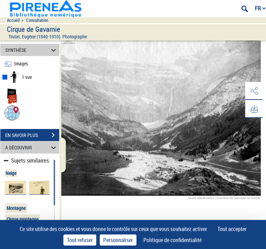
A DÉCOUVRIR (31, 147)
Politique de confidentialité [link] (172, 240)
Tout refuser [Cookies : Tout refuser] (80, 240)
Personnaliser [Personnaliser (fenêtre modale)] (118, 240)
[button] (12, 112)
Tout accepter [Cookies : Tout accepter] (232, 229)
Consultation (37, 20)
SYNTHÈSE (31, 50)
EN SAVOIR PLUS (32, 135)
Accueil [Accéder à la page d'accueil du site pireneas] (13, 20)
